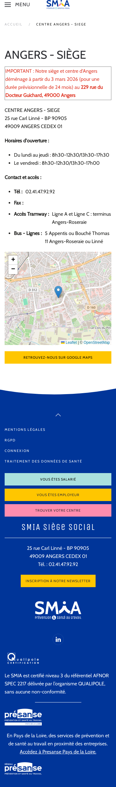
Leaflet (69, 342)
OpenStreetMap (97, 342)
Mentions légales (25, 429)
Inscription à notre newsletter (58, 581)
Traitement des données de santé (43, 461)
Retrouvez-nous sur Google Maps (58, 357)
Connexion (17, 451)
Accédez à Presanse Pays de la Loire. (58, 752)
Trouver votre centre (58, 510)
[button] (17, 4)
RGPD (10, 440)
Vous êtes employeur (58, 495)
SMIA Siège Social (58, 527)
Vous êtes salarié (58, 479)
